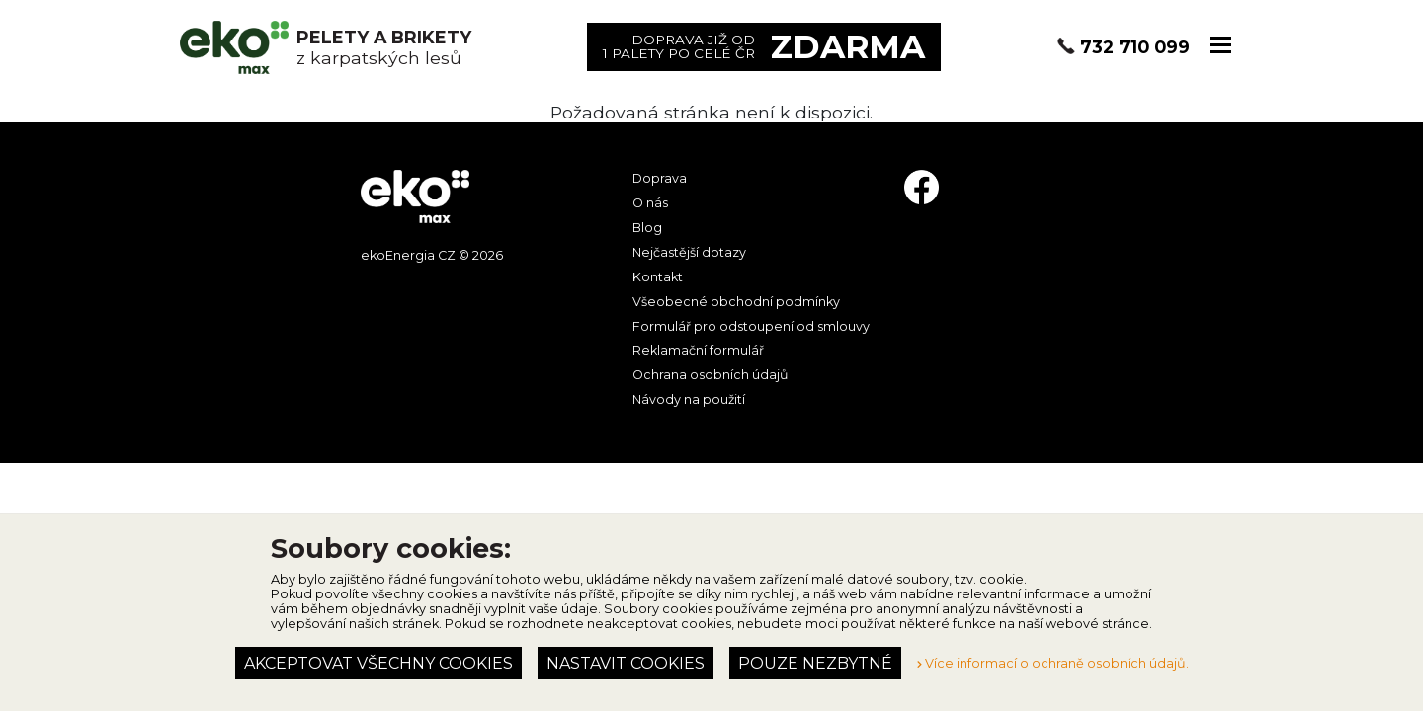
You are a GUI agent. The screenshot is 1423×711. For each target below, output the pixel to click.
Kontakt (657, 277)
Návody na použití (688, 399)
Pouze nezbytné (815, 663)
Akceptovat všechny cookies (378, 663)
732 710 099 (1135, 47)
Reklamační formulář (698, 350)
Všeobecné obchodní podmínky (736, 301)
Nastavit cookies (625, 663)
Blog (647, 227)
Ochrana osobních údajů (710, 374)
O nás (650, 203)
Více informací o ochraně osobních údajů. (1053, 663)
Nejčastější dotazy (689, 252)
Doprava (659, 178)
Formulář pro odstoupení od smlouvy (751, 326)
